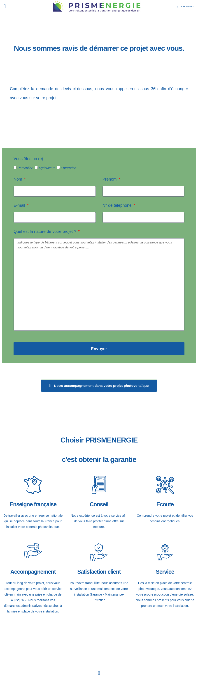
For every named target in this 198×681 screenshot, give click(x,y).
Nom (18, 179)
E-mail (20, 205)
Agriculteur (46, 168)
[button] (4, 6)
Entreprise (68, 168)
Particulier (25, 168)
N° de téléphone (117, 205)
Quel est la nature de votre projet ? (45, 231)
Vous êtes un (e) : (29, 158)
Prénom (110, 179)
